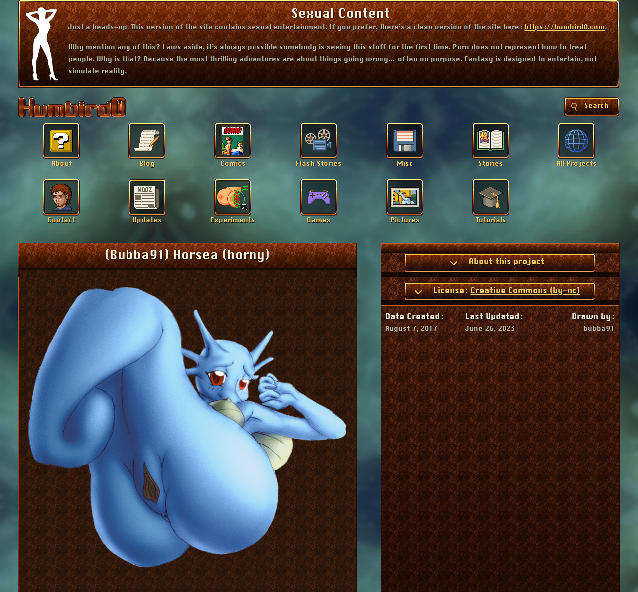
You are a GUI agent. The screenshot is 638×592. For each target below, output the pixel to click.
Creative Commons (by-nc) (525, 290)
